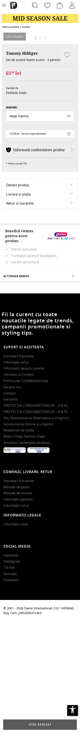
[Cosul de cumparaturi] (59, 5)
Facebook (10, 667)
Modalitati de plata (18, 542)
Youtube (10, 685)
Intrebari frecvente (18, 467)
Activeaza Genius (40, 387)
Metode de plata (16, 598)
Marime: (12, 219)
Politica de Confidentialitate (25, 492)
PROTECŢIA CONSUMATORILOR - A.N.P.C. (36, 517)
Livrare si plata (18, 306)
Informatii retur (16, 474)
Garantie (10, 511)
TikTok (9, 679)
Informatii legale (22, 627)
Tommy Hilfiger (22, 164)
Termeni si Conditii (18, 486)
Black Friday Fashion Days (24, 548)
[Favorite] (47, 5)
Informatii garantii (18, 611)
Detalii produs (17, 296)
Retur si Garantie (20, 315)
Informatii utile (15, 635)
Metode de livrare (17, 604)
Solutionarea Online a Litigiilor (28, 535)
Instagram (11, 673)
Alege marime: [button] (40, 228)
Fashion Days (16, 204)
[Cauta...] (35, 5)
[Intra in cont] (72, 5)
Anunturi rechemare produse (26, 554)
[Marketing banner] (40, 16)
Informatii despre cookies (24, 480)
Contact (9, 504)
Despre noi (12, 498)
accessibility (72, 710)
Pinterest (10, 691)
